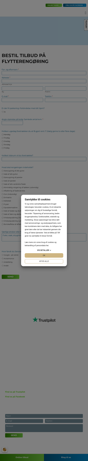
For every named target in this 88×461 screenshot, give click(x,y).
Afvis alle (44, 261)
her (47, 245)
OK (44, 255)
